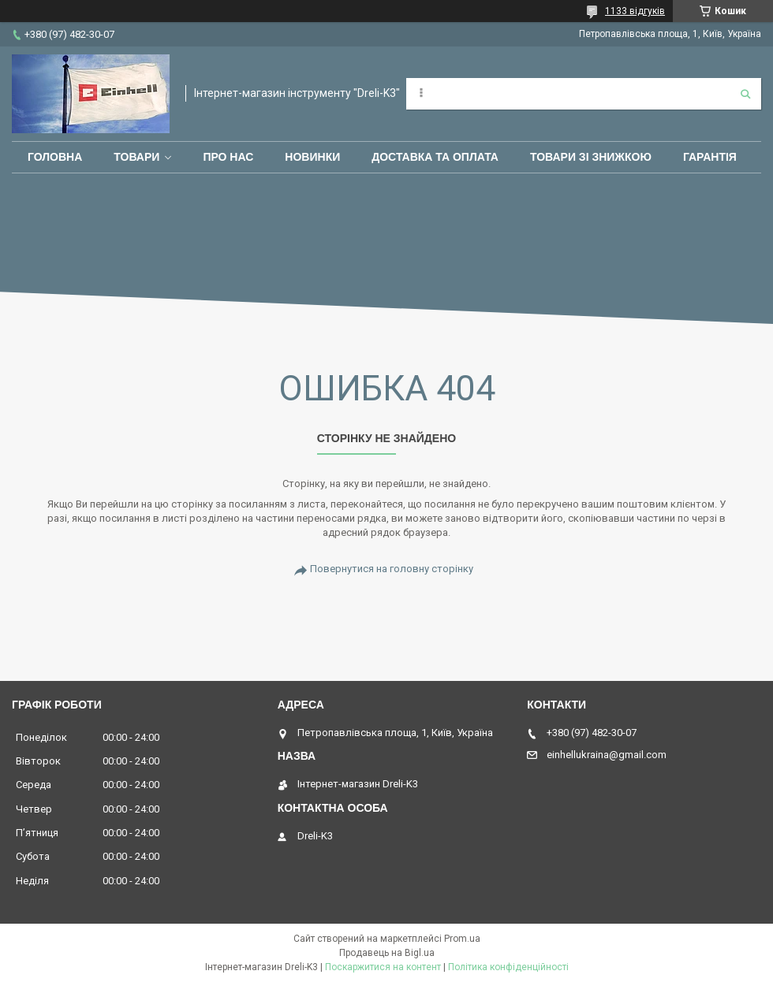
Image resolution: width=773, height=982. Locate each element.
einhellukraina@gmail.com (607, 755)
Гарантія (710, 157)
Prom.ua (462, 938)
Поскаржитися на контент (383, 967)
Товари (136, 157)
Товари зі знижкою (591, 157)
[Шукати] (745, 94)
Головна (55, 157)
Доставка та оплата (435, 157)
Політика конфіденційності (508, 967)
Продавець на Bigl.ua (387, 952)
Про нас (228, 157)
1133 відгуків (635, 11)
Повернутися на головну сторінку (391, 569)
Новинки (312, 157)
